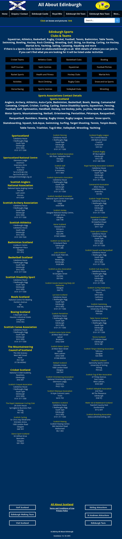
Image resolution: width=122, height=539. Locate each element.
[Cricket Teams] (17, 59)
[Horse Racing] (17, 89)
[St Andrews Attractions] (98, 515)
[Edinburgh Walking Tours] (22, 514)
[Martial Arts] (104, 74)
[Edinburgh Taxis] (98, 522)
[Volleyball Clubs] (74, 89)
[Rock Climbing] (45, 81)
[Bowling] (104, 59)
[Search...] (98, 20)
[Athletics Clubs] (45, 59)
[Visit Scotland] (22, 522)
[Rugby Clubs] (74, 81)
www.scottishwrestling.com (99, 417)
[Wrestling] (104, 89)
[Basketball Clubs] (74, 59)
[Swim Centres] (45, 67)
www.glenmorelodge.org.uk (20, 177)
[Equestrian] (74, 67)
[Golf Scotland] (22, 507)
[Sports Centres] (45, 89)
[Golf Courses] (17, 67)
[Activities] (17, 81)
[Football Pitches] (104, 67)
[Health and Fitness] (45, 74)
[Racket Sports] (17, 74)
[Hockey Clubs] (74, 74)
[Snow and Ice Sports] (104, 81)
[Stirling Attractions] (98, 507)
